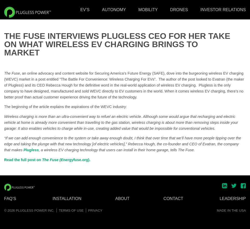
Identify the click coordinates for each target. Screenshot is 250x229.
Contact (173, 199)
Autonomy (114, 10)
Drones (179, 10)
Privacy (95, 210)
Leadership (233, 199)
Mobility (148, 10)
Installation (66, 199)
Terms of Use (71, 210)
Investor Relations (223, 10)
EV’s (85, 10)
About (122, 199)
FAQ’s (10, 199)
